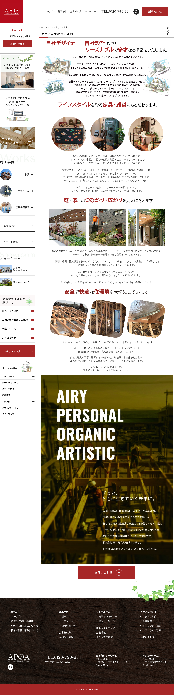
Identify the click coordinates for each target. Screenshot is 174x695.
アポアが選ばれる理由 (22, 621)
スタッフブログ (104, 637)
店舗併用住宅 (68, 626)
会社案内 (147, 621)
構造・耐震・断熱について (24, 630)
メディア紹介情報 (152, 626)
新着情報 (101, 632)
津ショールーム (107, 621)
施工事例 (62, 11)
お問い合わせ (155, 11)
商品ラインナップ (105, 628)
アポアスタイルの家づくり (24, 626)
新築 (63, 616)
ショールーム (92, 11)
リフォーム (67, 621)
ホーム (42, 27)
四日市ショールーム (109, 616)
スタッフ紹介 (150, 616)
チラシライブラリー (153, 630)
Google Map (101, 665)
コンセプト (49, 11)
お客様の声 (76, 11)
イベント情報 (66, 637)
